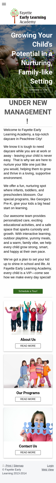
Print (7, 465)
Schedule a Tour (38, 89)
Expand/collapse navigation (28, 4)
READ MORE (28, 345)
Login (50, 465)
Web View (48, 469)
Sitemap (18, 465)
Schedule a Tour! (28, 291)
